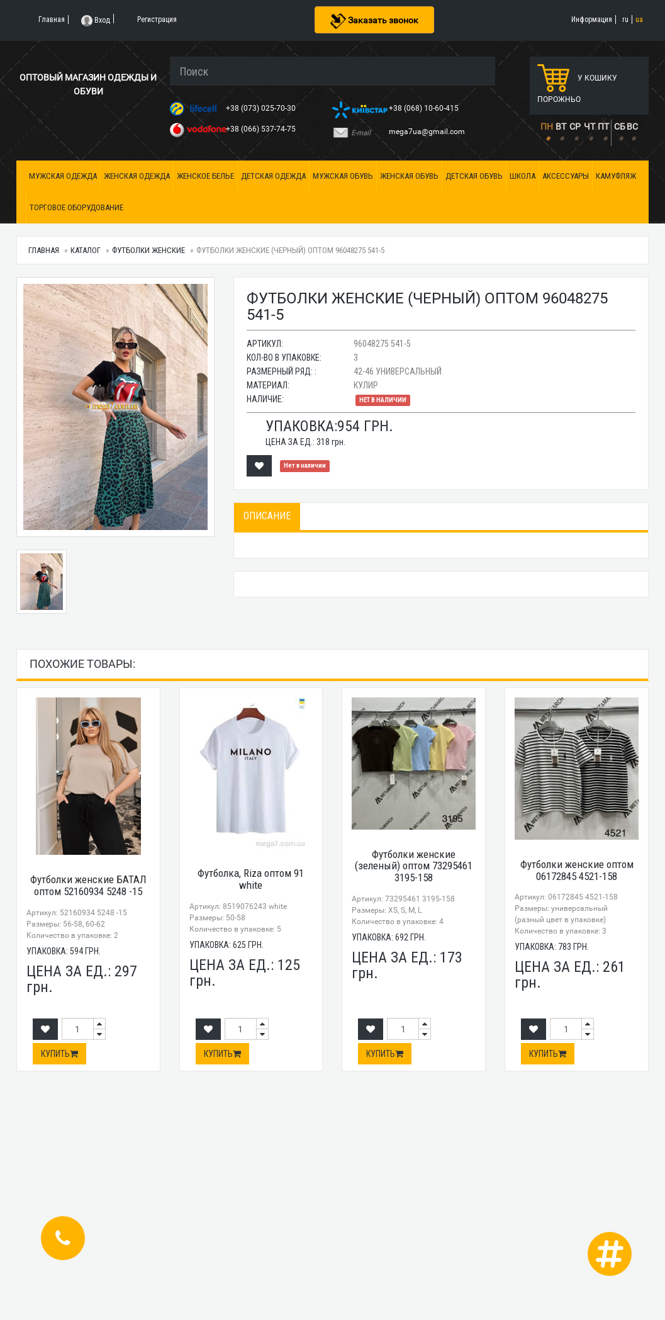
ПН (546, 126)
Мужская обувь (343, 176)
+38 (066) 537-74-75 (262, 129)
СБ (619, 126)
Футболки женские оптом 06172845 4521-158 (577, 870)
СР (575, 126)
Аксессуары (565, 176)
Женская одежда (137, 176)
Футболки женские (148, 250)
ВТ (561, 126)
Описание (267, 516)
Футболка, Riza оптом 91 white (251, 879)
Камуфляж (616, 176)
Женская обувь (409, 176)
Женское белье (205, 176)
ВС (632, 126)
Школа (522, 176)
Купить (59, 1054)
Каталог (85, 250)
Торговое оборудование (76, 207)
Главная (43, 250)
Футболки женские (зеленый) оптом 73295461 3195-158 (413, 866)
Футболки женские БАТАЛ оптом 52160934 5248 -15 (88, 885)
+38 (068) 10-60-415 (425, 108)
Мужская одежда (63, 176)
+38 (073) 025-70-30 (262, 108)
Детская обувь (474, 176)
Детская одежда (273, 176)
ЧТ (589, 126)
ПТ (603, 126)
